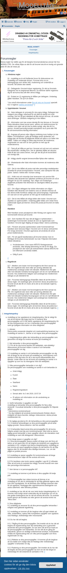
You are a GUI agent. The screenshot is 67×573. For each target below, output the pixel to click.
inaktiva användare (26, 105)
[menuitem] (9, 22)
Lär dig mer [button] (24, 568)
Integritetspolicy (33, 53)
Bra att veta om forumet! (41, 103)
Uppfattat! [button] (51, 565)
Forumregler (33, 50)
